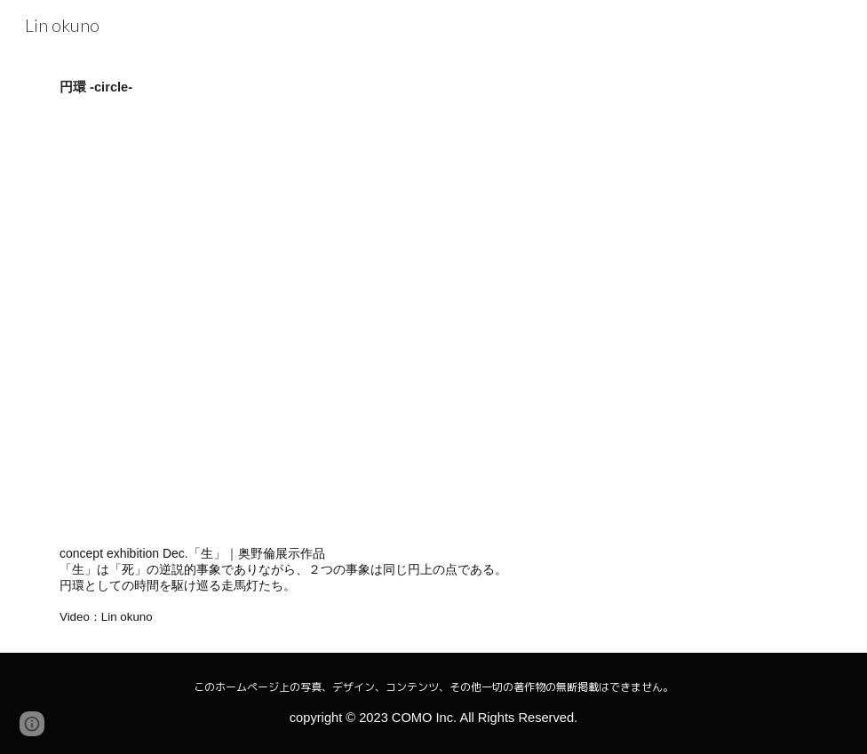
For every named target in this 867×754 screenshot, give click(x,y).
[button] (32, 723)
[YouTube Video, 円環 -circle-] (335, 321)
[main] (433, 87)
